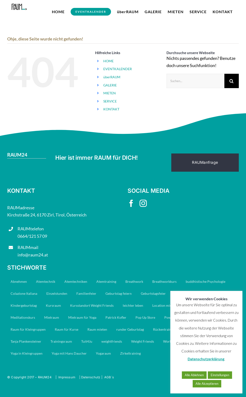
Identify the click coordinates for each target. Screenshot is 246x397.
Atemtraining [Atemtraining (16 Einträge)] (106, 281)
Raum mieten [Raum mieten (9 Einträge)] (97, 329)
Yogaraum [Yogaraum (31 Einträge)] (103, 353)
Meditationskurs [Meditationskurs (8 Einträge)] (23, 317)
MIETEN (109, 93)
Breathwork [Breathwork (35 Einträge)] (134, 281)
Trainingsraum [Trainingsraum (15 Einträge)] (61, 341)
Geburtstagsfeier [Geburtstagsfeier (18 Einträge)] (153, 293)
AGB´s (109, 377)
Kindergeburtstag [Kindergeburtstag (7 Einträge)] (24, 305)
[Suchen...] (195, 81)
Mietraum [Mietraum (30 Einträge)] (51, 317)
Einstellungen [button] (220, 375)
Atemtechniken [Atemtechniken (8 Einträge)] (75, 281)
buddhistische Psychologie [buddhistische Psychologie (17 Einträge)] (205, 281)
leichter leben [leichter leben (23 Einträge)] (133, 305)
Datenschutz (90, 377)
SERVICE (110, 101)
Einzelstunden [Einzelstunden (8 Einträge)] (56, 293)
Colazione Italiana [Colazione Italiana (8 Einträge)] (24, 293)
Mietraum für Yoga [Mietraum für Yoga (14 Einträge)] (82, 317)
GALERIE (110, 85)
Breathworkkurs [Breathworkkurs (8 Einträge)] (164, 281)
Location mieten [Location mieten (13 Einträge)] (164, 305)
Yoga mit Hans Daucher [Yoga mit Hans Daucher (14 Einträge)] (69, 353)
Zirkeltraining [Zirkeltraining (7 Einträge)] (130, 353)
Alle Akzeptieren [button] (207, 384)
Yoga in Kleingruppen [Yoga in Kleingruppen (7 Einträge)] (27, 353)
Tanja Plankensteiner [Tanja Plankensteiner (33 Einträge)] (26, 341)
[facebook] (131, 203)
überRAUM (111, 77)
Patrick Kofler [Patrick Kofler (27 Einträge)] (115, 317)
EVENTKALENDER (117, 69)
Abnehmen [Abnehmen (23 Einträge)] (19, 281)
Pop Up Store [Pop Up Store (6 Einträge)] (145, 317)
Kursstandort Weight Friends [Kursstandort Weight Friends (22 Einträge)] (92, 305)
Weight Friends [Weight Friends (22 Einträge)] (142, 341)
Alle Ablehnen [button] (194, 375)
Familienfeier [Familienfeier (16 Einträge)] (86, 293)
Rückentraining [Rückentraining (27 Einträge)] (164, 329)
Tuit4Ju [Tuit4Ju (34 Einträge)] (86, 341)
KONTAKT (111, 109)
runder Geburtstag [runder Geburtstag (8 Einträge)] (130, 329)
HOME (108, 61)
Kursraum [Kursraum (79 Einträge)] (53, 305)
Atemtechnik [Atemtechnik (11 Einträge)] (45, 281)
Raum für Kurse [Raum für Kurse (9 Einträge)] (66, 329)
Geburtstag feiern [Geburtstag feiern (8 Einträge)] (118, 293)
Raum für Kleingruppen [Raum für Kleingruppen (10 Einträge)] (28, 329)
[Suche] (231, 81)
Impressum (66, 377)
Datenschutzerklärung (206, 359)
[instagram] (143, 203)
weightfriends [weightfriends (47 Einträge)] (111, 341)
